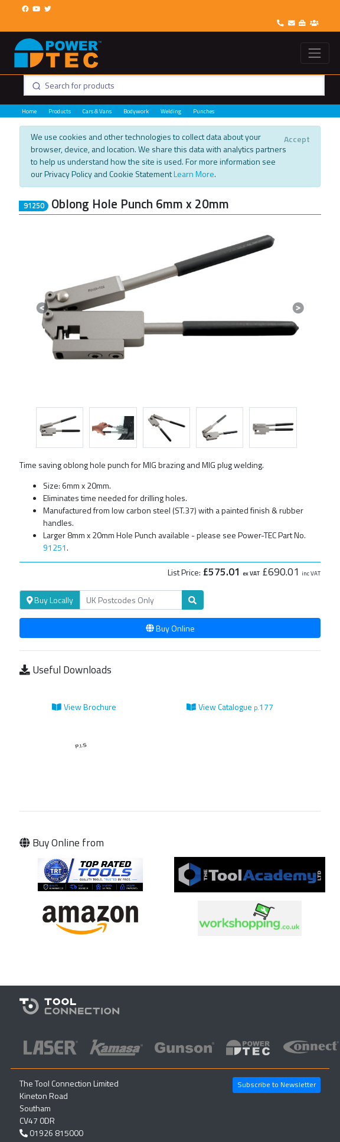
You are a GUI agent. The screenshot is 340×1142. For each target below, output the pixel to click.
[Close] (296, 138)
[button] (42, 307)
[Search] (131, 600)
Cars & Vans (97, 111)
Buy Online (170, 628)
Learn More (194, 174)
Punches (203, 111)
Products (59, 111)
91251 (55, 547)
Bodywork (136, 111)
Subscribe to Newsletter (276, 1084)
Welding (171, 111)
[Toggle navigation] (314, 52)
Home (29, 111)
